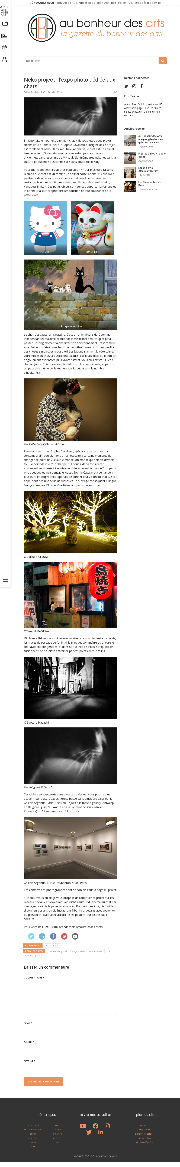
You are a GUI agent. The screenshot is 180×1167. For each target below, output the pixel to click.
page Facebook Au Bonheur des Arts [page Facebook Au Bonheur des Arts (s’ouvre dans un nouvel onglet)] (75, 911)
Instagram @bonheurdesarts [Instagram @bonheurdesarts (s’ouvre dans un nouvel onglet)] (76, 916)
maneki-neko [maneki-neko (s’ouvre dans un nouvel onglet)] (100, 188)
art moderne (95, 956)
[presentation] (17, 3)
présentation (144, 1143)
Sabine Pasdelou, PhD (34, 97)
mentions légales (144, 1147)
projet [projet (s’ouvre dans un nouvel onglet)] (111, 150)
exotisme (32, 1143)
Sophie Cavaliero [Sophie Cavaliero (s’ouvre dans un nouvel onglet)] (74, 150)
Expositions (52, 950)
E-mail (29, 1047)
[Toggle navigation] (6, 1161)
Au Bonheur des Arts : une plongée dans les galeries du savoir (150, 144)
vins (57, 1147)
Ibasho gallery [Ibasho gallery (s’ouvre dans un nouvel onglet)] (91, 808)
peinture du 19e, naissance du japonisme (83, 3)
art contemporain (59, 956)
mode (57, 1130)
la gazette (144, 1134)
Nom (28, 1028)
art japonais (78, 956)
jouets (33, 1147)
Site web (29, 1066)
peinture (57, 1138)
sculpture (57, 1143)
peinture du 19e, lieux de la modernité (137, 3)
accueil (144, 1130)
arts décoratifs (32, 1130)
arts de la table (32, 1134)
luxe (33, 1151)
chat (108, 956)
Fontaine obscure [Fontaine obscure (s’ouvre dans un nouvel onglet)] (82, 812)
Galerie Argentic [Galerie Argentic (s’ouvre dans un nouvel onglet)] (34, 808)
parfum (57, 1134)
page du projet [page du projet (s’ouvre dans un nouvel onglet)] (106, 895)
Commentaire (34, 982)
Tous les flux (150, 113)
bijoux (33, 1138)
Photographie (32, 960)
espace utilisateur (144, 1138)
